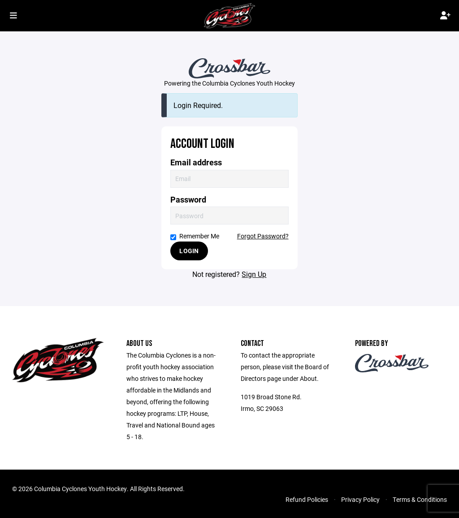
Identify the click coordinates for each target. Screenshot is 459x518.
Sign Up (254, 274)
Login (189, 250)
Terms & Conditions (420, 499)
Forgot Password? (263, 236)
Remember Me (194, 236)
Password (188, 199)
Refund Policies (307, 499)
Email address (196, 162)
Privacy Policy (360, 499)
